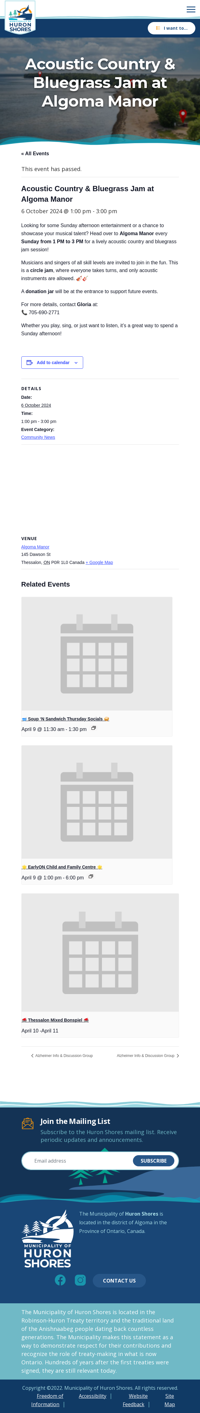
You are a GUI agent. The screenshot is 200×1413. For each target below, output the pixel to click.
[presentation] (97, 654)
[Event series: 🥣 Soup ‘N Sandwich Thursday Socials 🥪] (93, 728)
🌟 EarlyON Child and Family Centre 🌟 (62, 867)
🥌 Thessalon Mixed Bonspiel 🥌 (55, 1020)
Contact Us (119, 1280)
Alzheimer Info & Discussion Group (64, 1056)
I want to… (171, 28)
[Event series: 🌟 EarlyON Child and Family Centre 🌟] (91, 876)
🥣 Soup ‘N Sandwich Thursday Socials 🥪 (65, 718)
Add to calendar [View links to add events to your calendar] (53, 362)
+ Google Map (99, 562)
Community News (38, 437)
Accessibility (92, 1396)
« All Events (35, 153)
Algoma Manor (35, 546)
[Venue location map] (100, 489)
